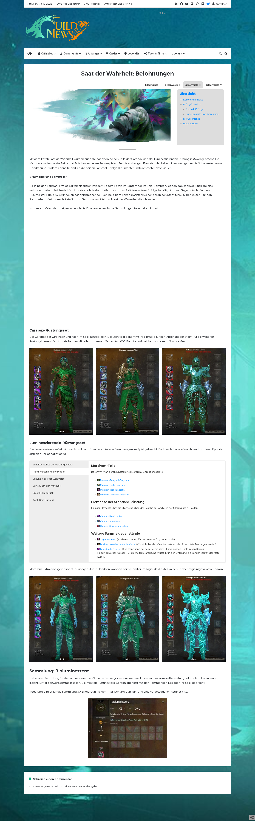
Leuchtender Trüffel (110, 549)
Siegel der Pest (108, 539)
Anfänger (92, 53)
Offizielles (45, 53)
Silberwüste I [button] (152, 84)
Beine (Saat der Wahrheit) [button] (47, 485)
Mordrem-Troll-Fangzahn (112, 489)
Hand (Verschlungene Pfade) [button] (48, 471)
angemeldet (47, 786)
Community (69, 53)
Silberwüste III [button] (192, 84)
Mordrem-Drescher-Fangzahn (114, 494)
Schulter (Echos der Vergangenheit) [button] (52, 464)
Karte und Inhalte (193, 99)
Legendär (131, 53)
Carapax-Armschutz (110, 521)
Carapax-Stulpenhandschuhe (114, 526)
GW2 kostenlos (92, 3)
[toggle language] (252, 817)
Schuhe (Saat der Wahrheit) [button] (48, 478)
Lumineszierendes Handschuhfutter (118, 544)
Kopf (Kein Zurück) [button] (43, 500)
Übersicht (188, 94)
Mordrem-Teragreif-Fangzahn (114, 480)
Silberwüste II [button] (172, 84)
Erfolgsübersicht (192, 104)
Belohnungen (190, 123)
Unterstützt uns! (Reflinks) (118, 3)
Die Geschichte (191, 118)
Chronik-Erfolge (194, 109)
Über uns (177, 53)
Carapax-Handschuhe (111, 516)
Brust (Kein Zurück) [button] (43, 492)
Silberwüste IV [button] (214, 84)
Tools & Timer (154, 53)
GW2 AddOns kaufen (68, 3)
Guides (111, 53)
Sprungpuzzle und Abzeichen (202, 114)
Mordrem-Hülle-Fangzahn (112, 485)
